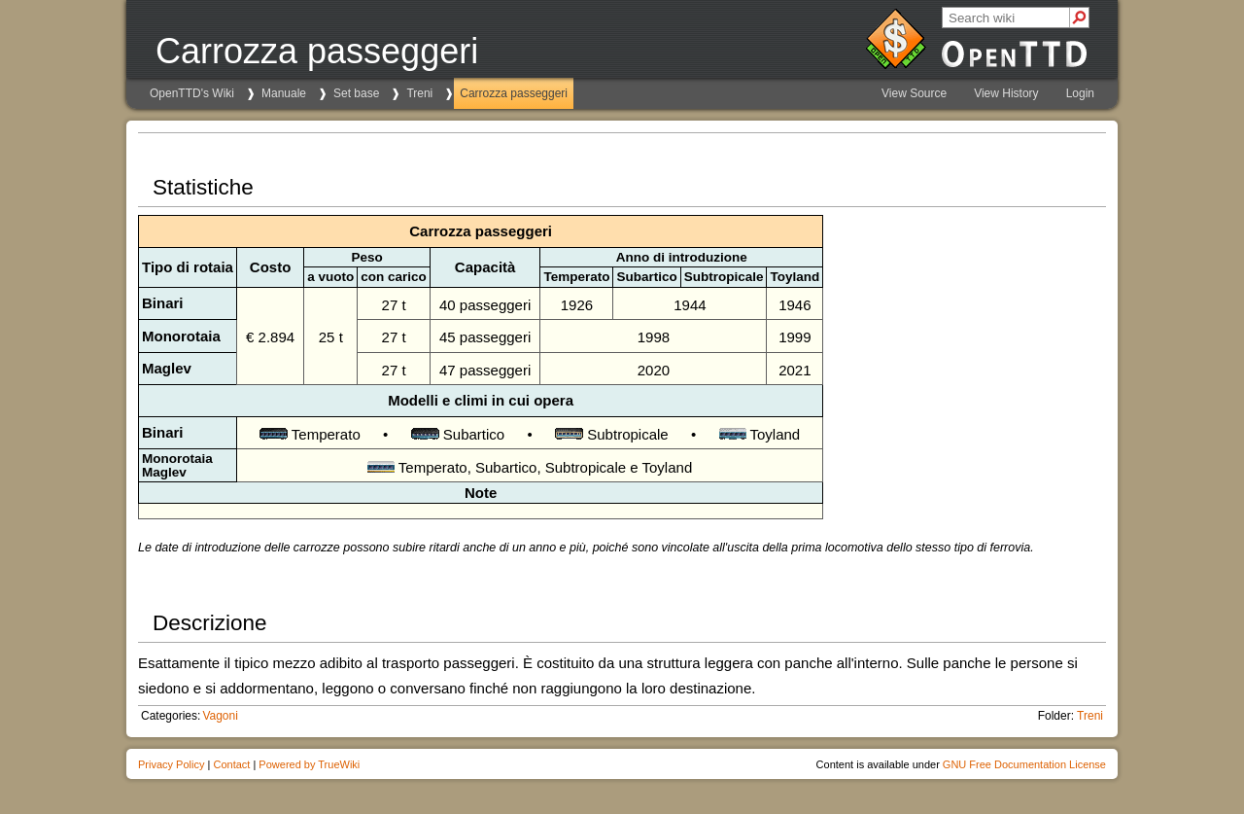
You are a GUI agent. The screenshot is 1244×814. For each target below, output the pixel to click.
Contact (231, 764)
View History (1006, 93)
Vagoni (219, 716)
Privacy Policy (171, 764)
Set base (356, 93)
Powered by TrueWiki (309, 764)
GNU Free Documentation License (1024, 764)
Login (1080, 93)
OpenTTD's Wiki (192, 93)
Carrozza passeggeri (514, 93)
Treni (419, 93)
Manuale (283, 93)
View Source (914, 93)
